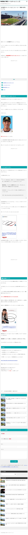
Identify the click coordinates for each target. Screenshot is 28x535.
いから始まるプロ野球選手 (7, 391)
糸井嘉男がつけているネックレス (8, 82)
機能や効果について (6, 87)
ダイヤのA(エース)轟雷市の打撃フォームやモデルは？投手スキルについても (16, 499)
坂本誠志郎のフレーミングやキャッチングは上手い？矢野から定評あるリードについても (16, 423)
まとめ (4, 89)
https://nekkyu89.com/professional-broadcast (9, 360)
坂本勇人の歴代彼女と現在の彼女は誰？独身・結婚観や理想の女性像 (15, 494)
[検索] (8, 474)
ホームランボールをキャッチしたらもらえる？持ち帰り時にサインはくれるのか (16, 490)
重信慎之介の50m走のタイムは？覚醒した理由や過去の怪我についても (16, 403)
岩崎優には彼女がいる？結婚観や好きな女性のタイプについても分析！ (16, 408)
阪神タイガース (15, 391)
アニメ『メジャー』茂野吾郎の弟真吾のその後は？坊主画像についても (15, 513)
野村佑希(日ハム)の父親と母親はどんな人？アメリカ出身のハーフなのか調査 (16, 518)
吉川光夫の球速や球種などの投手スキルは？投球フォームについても (15, 417)
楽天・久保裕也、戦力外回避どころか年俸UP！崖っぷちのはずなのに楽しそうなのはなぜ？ (16, 399)
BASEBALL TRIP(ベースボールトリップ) (10, 1)
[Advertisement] (14, 34)
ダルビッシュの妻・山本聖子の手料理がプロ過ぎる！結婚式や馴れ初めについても (16, 485)
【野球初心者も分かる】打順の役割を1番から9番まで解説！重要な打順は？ (16, 480)
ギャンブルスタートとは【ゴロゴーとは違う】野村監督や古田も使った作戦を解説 (16, 523)
